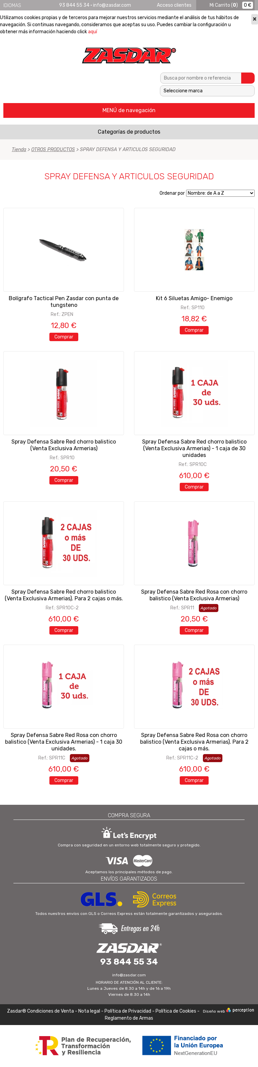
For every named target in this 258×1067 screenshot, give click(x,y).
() (224, 5)
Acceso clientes (174, 5)
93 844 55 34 (74, 5)
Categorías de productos (129, 132)
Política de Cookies (176, 1011)
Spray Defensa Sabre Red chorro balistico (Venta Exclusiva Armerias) (63, 445)
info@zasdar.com (112, 5)
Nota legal (89, 1011)
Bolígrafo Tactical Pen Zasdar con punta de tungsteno (64, 301)
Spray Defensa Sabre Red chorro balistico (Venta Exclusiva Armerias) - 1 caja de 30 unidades (194, 448)
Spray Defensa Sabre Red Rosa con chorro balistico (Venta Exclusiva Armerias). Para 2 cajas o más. (194, 742)
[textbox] (201, 78)
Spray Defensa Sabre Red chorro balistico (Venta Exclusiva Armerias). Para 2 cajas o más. (64, 595)
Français (43, 5)
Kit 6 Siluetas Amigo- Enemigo (194, 298)
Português (52, 5)
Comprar (63, 337)
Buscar (248, 78)
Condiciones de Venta (50, 1011)
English (35, 5)
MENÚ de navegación (129, 110)
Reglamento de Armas (129, 1018)
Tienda (19, 149)
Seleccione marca (183, 91)
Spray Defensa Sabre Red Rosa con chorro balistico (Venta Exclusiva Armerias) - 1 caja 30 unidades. (63, 742)
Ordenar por (172, 193)
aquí (92, 32)
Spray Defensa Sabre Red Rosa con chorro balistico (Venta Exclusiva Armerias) (194, 595)
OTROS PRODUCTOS (53, 149)
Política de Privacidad (127, 1011)
